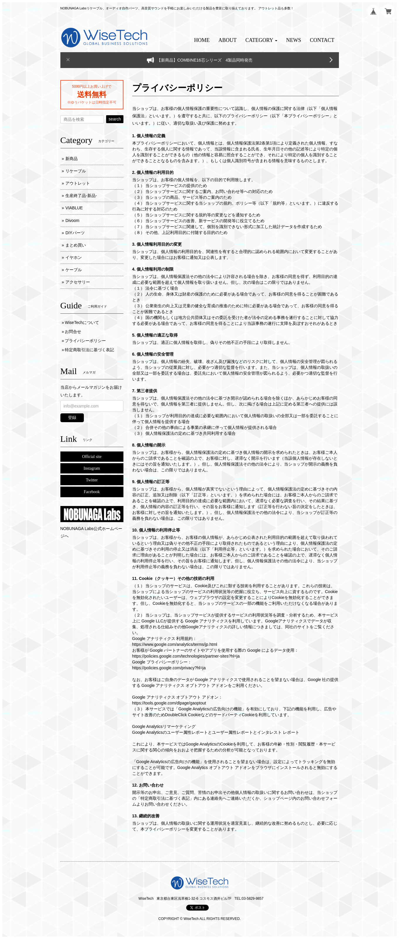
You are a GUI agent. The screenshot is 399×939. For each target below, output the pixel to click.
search (114, 119)
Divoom (72, 220)
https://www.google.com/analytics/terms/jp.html (174, 644)
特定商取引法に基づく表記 (89, 349)
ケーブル (73, 269)
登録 (72, 417)
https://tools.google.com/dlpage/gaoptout (169, 703)
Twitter (92, 480)
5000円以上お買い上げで (91, 86)
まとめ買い (75, 245)
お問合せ (73, 331)
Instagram (92, 468)
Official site (91, 456)
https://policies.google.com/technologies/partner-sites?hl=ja (186, 656)
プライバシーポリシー (85, 340)
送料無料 (91, 94)
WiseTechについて (82, 322)
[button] (261, 40)
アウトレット (77, 183)
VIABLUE (74, 208)
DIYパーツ (74, 232)
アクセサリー (77, 282)
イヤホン (73, 257)
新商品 (71, 158)
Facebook (92, 492)
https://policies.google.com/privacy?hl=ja (169, 667)
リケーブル (75, 171)
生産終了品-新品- (81, 195)
